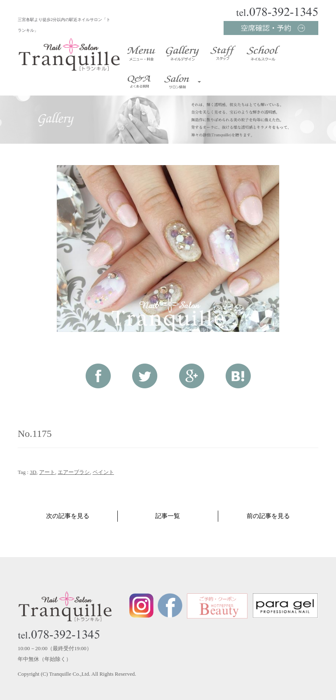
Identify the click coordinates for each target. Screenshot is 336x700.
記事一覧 (167, 516)
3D (33, 472)
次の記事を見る (67, 516)
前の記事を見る (268, 516)
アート (47, 472)
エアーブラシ (74, 472)
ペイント (103, 472)
